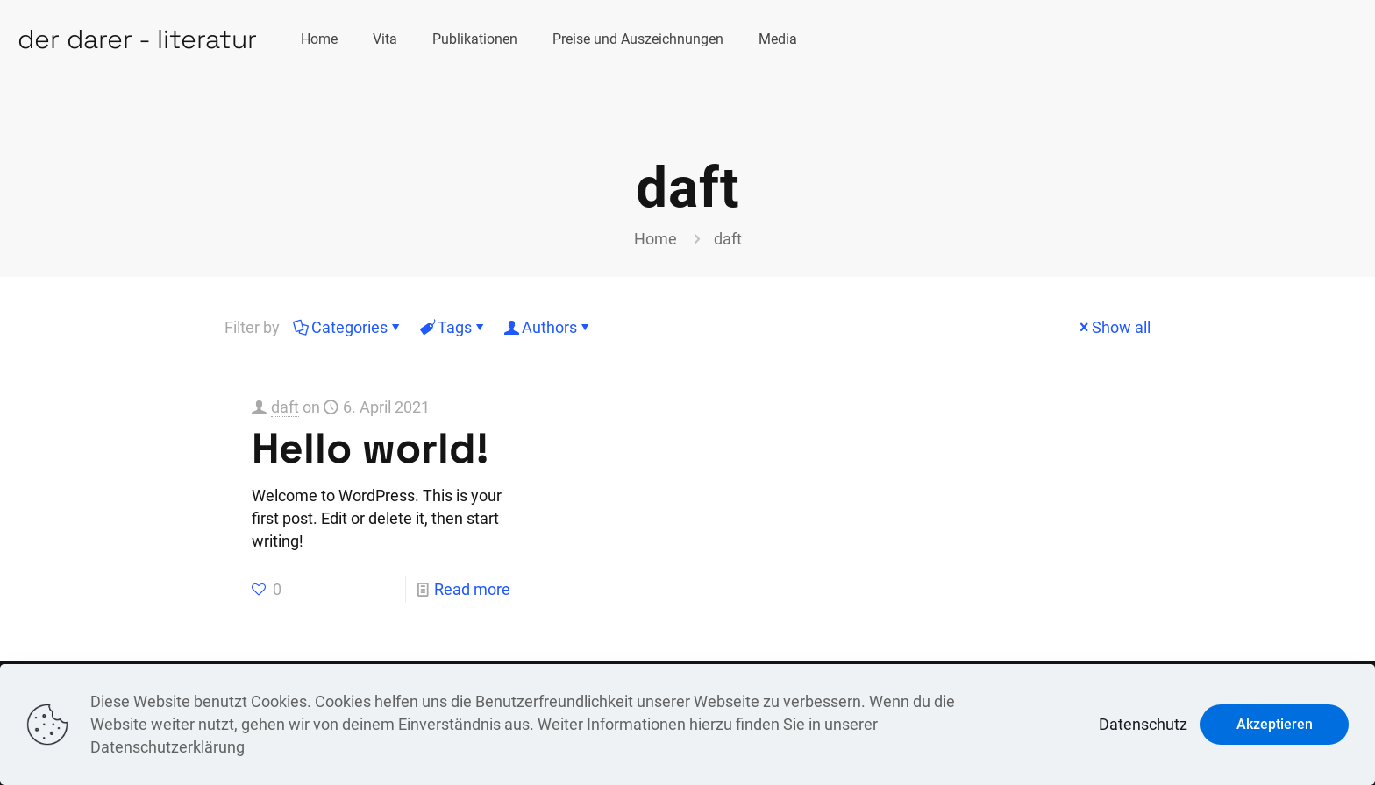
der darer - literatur (137, 39)
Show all (1113, 327)
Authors (548, 327)
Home (655, 239)
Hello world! (370, 448)
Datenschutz (1143, 724)
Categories (348, 327)
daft (285, 407)
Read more (472, 589)
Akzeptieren (1274, 724)
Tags (453, 327)
